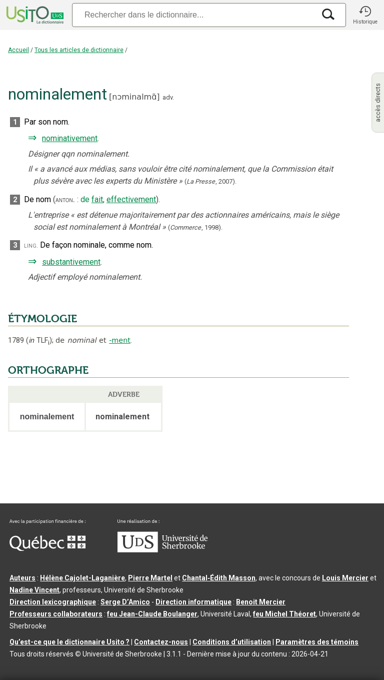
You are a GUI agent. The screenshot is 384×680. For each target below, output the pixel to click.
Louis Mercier (345, 578)
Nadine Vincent (35, 590)
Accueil (18, 50)
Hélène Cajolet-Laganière (82, 578)
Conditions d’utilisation (231, 642)
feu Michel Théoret (284, 614)
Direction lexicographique (53, 602)
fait (97, 199)
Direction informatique (194, 602)
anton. (65, 200)
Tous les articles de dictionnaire (79, 50)
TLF (39, 340)
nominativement (70, 138)
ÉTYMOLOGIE (42, 319)
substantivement (71, 262)
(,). (210, 181)
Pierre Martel (150, 578)
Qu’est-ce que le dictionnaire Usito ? (70, 642)
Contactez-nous (161, 642)
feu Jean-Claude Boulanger (152, 614)
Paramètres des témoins (317, 642)
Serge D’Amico (125, 602)
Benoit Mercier (261, 602)
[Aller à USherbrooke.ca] (163, 550)
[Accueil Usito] (34, 15)
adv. (168, 97)
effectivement (131, 199)
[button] (365, 15)
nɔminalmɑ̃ (134, 97)
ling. (31, 245)
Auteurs (23, 578)
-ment (119, 340)
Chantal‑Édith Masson (219, 578)
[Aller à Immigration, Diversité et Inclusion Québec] (48, 548)
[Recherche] (193, 15)
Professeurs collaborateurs (56, 614)
